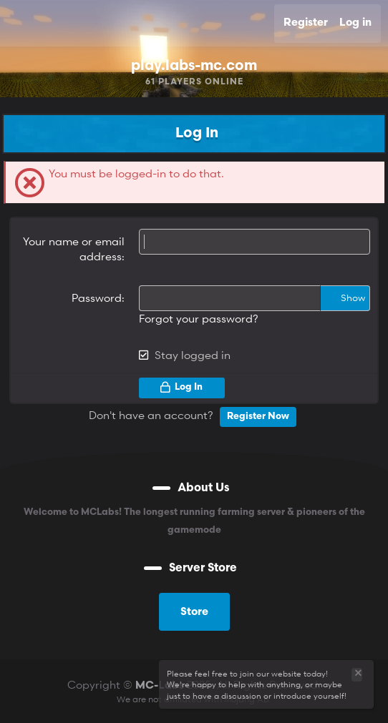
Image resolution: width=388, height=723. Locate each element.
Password (97, 297)
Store (194, 612)
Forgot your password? (198, 318)
